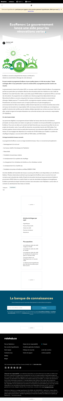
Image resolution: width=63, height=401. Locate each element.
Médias (6, 355)
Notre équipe (7, 350)
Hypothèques (12, 187)
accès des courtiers (46, 350)
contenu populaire (46, 352)
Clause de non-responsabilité (30, 344)
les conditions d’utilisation (44, 311)
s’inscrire (44, 308)
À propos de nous (49, 387)
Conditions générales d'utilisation (31, 347)
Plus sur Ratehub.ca (9, 344)
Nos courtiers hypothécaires (11, 347)
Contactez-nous (25, 312)
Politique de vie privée (28, 350)
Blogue (6, 358)
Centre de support (27, 352)
